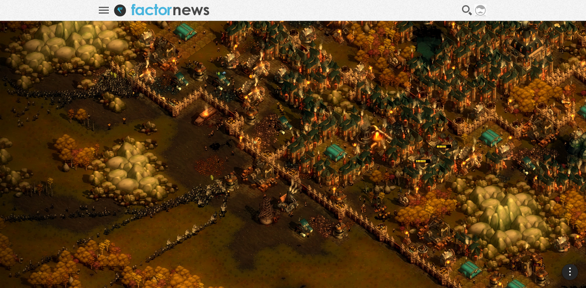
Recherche (467, 10)
